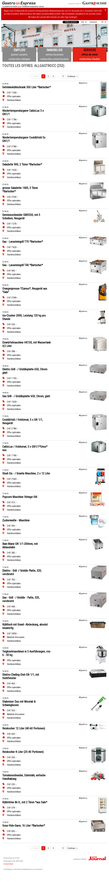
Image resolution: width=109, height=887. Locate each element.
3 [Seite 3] (53, 76)
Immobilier (54, 50)
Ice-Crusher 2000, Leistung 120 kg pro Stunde (24, 317)
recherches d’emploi (19, 59)
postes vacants (19, 54)
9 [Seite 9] (63, 76)
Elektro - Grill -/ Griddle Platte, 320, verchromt (22, 572)
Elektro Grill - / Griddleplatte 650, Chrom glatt (24, 371)
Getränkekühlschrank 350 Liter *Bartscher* (26, 87)
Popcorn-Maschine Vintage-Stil (19, 497)
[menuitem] (71, 22)
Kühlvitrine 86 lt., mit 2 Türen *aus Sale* (24, 802)
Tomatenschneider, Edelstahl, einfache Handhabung (23, 777)
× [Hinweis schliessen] (105, 10)
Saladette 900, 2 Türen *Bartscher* (22, 164)
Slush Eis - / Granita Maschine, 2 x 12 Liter (26, 473)
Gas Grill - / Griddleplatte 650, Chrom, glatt (26, 396)
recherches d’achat (89, 59)
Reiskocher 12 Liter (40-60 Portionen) (23, 728)
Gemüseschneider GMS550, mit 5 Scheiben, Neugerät (21, 216)
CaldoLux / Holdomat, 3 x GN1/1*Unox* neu (24, 448)
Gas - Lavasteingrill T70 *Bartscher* (22, 241)
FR (102, 22)
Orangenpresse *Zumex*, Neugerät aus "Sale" (24, 290)
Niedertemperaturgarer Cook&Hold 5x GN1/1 (23, 139)
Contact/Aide (8, 864)
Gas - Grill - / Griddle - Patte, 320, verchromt (21, 599)
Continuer (71, 76)
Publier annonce (71, 22)
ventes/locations (54, 54)
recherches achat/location (54, 59)
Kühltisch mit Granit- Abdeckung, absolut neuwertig (25, 626)
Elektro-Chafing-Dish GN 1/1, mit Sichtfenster (20, 676)
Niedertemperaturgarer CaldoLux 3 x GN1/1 (23, 112)
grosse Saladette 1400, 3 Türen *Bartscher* (20, 189)
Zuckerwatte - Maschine (16, 520)
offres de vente (90, 54)
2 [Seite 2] (48, 76)
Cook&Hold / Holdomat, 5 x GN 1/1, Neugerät (22, 421)
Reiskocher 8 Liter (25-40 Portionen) (23, 752)
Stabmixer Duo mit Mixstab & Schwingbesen (19, 703)
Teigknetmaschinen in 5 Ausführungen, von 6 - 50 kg (26, 653)
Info (82, 22)
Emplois (19, 50)
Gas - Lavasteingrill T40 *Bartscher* (22, 265)
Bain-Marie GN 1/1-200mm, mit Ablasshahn (20, 545)
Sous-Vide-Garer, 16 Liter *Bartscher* (23, 825)
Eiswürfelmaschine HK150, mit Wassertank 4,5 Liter (26, 344)
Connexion (93, 22)
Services (89, 50)
